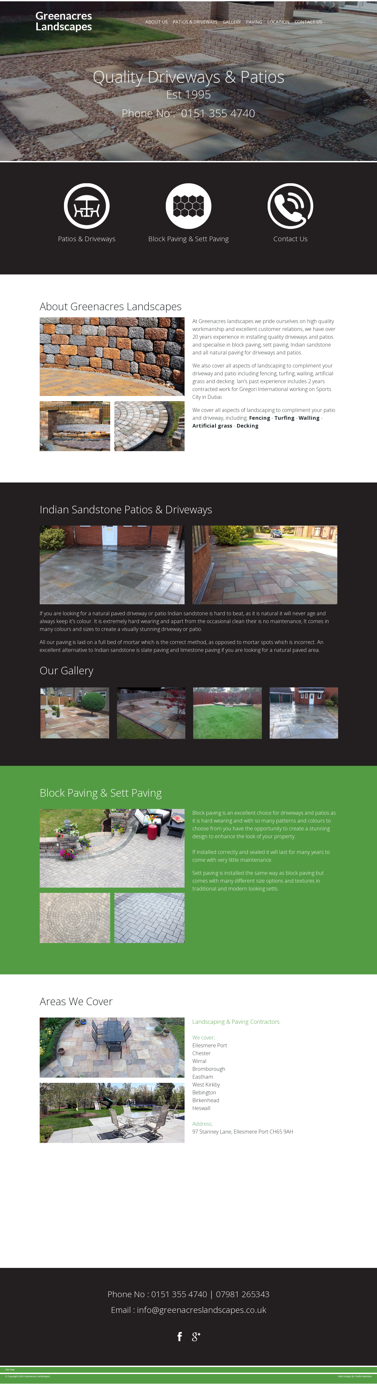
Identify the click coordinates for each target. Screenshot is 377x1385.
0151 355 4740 (179, 1294)
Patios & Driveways (195, 22)
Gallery (232, 22)
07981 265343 (243, 1294)
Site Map (10, 1369)
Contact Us (308, 22)
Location (278, 22)
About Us (156, 22)
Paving (254, 22)
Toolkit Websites (363, 1376)
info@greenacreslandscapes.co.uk (201, 1309)
